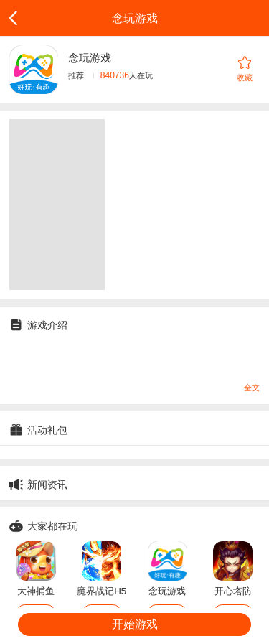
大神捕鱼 (36, 591)
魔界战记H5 (101, 591)
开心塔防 (233, 591)
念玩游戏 (167, 591)
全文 (252, 387)
